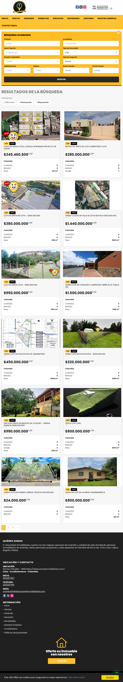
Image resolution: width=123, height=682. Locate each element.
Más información (76, 677)
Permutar (43, 18)
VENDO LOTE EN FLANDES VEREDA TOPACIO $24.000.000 (29, 492)
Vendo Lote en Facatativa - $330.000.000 (85, 354)
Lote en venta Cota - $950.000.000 (20, 285)
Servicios (58, 18)
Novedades (73, 18)
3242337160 (102, 6)
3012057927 (102, 8)
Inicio (5, 18)
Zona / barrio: (10, 48)
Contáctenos (9, 25)
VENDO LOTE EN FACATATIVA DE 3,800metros (24, 354)
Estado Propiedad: (12, 57)
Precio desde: (69, 66)
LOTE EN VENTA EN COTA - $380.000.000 (22, 216)
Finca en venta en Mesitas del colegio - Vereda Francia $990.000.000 (27, 424)
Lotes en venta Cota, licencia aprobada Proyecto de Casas (30, 147)
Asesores (89, 18)
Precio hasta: (98, 66)
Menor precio (25, 102)
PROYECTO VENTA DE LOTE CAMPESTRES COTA (86, 146)
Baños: (36, 66)
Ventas (16, 18)
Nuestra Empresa (107, 18)
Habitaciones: (10, 66)
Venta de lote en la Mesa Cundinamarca (85, 492)
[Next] (17, 527)
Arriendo (29, 18)
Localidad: (67, 39)
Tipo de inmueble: (71, 48)
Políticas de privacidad (15, 632)
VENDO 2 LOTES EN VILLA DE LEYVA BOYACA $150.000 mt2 (91, 216)
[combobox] (32, 43)
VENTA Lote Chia (73, 423)
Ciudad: (7, 39)
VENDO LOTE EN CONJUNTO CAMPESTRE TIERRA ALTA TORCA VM (92, 286)
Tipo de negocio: (70, 57)
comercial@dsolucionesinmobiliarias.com (24, 591)
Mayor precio (42, 102)
